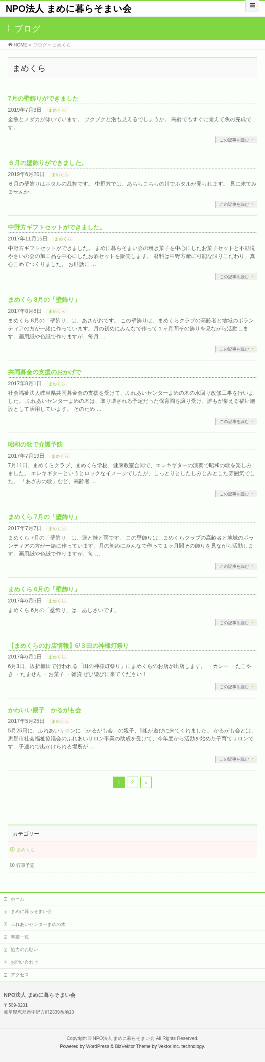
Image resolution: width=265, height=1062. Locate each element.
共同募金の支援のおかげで (44, 372)
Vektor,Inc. (169, 1046)
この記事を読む (234, 140)
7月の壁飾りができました (43, 98)
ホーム (17, 899)
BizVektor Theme (133, 1046)
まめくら (56, 110)
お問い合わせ (24, 962)
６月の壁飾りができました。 (47, 163)
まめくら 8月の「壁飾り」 (44, 299)
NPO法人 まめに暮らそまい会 (69, 8)
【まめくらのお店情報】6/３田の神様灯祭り (68, 645)
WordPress (97, 1046)
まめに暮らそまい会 (31, 911)
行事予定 (25, 865)
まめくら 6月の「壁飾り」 (44, 589)
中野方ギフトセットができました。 (57, 227)
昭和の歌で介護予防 (35, 444)
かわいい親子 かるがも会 (44, 710)
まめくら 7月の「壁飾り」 (44, 517)
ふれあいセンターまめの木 (38, 924)
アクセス (20, 974)
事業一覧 (20, 937)
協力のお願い (24, 949)
